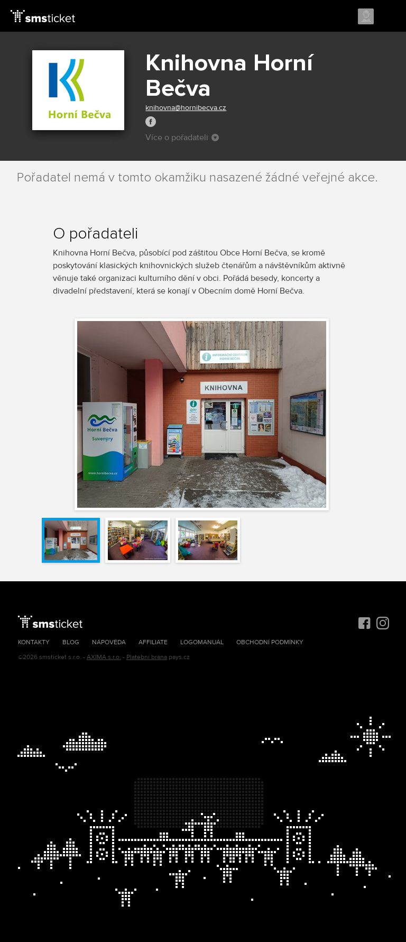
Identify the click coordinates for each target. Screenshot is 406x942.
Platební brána (146, 657)
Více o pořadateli (182, 137)
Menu (388, 17)
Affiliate (153, 642)
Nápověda (109, 642)
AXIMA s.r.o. (104, 657)
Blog (70, 642)
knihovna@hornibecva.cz (185, 107)
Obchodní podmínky (269, 642)
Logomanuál (202, 642)
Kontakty (34, 642)
